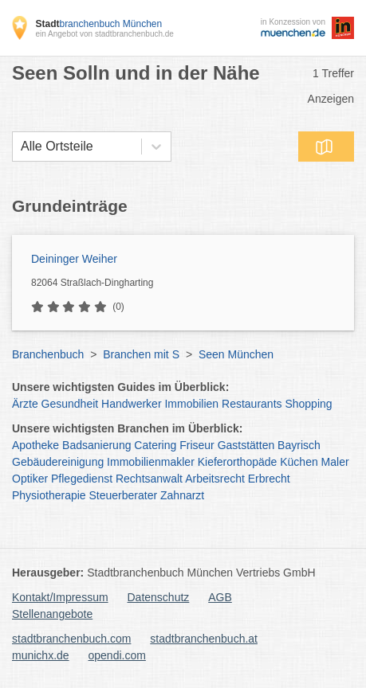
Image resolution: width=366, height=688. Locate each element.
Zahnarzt (182, 495)
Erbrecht (269, 478)
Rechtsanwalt (149, 478)
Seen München (236, 354)
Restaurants (251, 403)
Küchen (298, 461)
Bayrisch (299, 445)
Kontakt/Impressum (60, 597)
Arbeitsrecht (215, 478)
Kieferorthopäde (237, 461)
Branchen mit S (141, 354)
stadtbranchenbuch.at (204, 638)
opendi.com (116, 655)
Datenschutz (159, 597)
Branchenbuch (48, 354)
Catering (155, 445)
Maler (335, 461)
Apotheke (35, 445)
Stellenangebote (52, 614)
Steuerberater (123, 495)
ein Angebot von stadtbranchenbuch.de (104, 33)
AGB (220, 597)
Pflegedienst (81, 478)
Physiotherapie (49, 495)
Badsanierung (96, 445)
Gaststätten (246, 445)
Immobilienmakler (151, 461)
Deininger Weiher (74, 258)
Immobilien (191, 403)
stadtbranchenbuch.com (71, 638)
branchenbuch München (98, 23)
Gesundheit (70, 403)
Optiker (30, 478)
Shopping (308, 403)
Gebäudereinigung (58, 461)
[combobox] (20, 146)
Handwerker (131, 403)
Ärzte (25, 403)
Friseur (196, 445)
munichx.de (40, 655)
